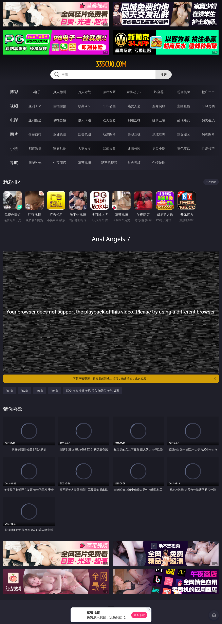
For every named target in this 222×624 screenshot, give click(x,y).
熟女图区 (183, 134)
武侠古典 (109, 148)
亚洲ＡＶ (35, 106)
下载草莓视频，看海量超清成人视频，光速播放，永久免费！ (145, 378)
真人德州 (59, 92)
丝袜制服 (158, 106)
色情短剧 (158, 162)
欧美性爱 (109, 120)
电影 (14, 120)
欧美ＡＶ (84, 106)
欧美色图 (84, 134)
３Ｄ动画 (109, 106)
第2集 (24, 390)
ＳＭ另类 (208, 106)
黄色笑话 (183, 148)
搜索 (163, 74)
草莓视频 (84, 162)
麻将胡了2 (134, 92)
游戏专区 (109, 92)
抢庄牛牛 (208, 92)
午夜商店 (59, 162)
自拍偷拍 (59, 106)
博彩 (14, 92)
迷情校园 (134, 148)
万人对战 (84, 92)
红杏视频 (134, 162)
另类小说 (158, 148)
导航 (14, 162)
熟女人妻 (134, 106)
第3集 (39, 390)
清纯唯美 (158, 134)
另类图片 (208, 134)
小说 (14, 148)
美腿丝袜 (134, 134)
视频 (14, 106)
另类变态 (208, 120)
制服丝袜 (134, 120)
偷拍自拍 (59, 120)
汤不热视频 (109, 162)
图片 (14, 134)
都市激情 (35, 148)
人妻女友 (84, 148)
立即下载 (139, 615)
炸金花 (159, 92)
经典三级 (158, 120)
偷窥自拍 (35, 134)
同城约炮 (35, 162)
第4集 (54, 390)
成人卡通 (84, 120)
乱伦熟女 (183, 120)
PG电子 (35, 92)
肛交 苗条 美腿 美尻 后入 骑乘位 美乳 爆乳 (92, 390)
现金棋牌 (183, 92)
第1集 (9, 390)
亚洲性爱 (35, 120)
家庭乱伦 (59, 148)
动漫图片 (109, 134)
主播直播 (183, 106)
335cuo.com (111, 64)
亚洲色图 (59, 134)
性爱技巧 (208, 148)
